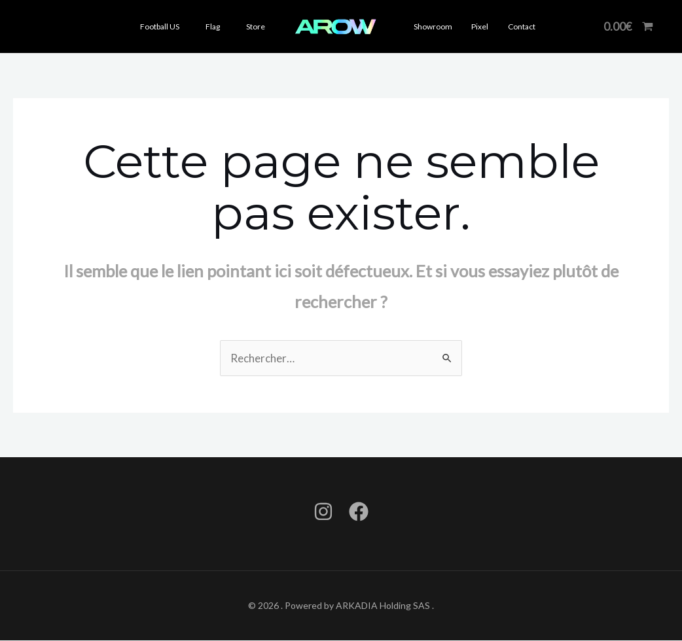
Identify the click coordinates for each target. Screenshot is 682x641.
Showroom (431, 26)
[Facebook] (358, 512)
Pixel (475, 26)
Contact (513, 26)
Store (255, 26)
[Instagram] (323, 512)
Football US (159, 26)
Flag (213, 26)
